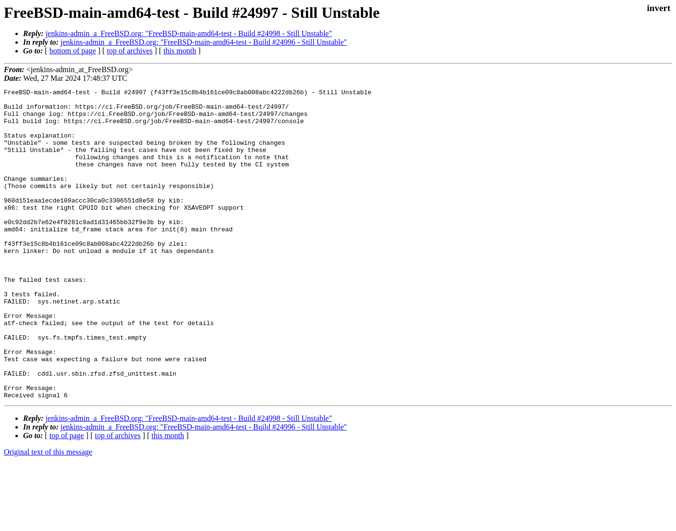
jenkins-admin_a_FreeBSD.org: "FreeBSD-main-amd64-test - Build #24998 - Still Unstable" (189, 33)
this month (179, 51)
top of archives (129, 51)
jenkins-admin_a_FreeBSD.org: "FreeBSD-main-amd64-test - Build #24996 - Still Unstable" (204, 42)
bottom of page (73, 51)
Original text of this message (48, 514)
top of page (67, 497)
